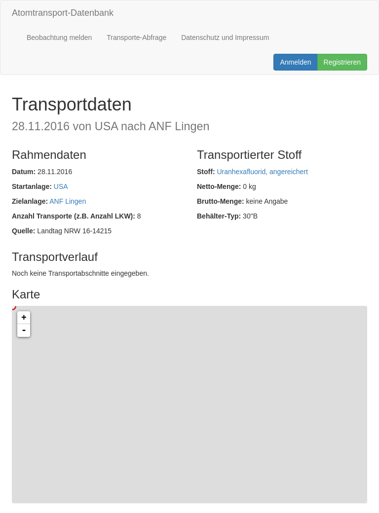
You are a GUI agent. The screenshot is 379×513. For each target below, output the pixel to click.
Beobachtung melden (59, 37)
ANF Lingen (67, 201)
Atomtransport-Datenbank (63, 13)
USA (61, 186)
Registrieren (342, 62)
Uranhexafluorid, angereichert (262, 172)
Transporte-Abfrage (136, 37)
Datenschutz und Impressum (225, 37)
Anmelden (295, 62)
